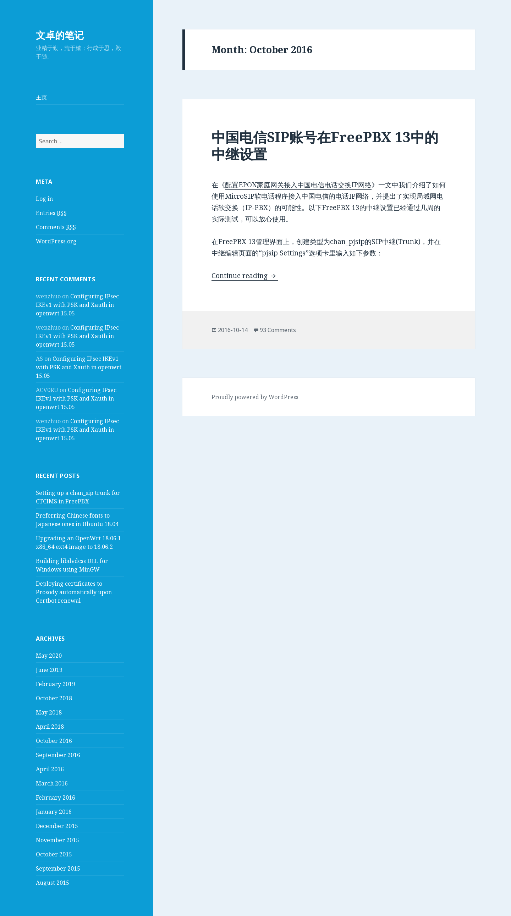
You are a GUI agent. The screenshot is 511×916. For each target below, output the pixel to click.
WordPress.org (56, 241)
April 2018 (50, 726)
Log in (44, 199)
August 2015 (52, 883)
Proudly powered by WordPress (254, 397)
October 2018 (54, 698)
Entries (51, 213)
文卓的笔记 (60, 35)
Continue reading (244, 275)
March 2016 (52, 783)
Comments (56, 227)
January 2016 (54, 812)
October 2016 (54, 741)
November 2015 (57, 840)
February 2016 (55, 797)
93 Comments (278, 330)
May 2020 (49, 656)
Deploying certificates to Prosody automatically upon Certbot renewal (74, 592)
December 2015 (57, 826)
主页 (41, 97)
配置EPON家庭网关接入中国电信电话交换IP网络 (298, 184)
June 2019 (49, 670)
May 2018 (49, 712)
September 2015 (58, 868)
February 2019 (55, 684)
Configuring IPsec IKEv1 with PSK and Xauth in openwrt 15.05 (77, 304)
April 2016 (50, 769)
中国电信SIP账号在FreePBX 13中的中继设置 (324, 145)
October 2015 (54, 854)
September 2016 (58, 755)
